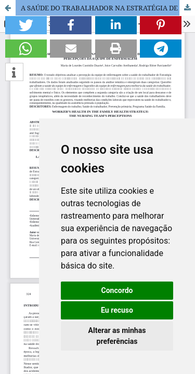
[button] (26, 25)
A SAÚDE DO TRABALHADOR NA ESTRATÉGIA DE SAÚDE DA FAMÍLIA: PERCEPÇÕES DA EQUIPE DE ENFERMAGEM (108, 7)
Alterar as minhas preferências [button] (117, 335)
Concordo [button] (117, 290)
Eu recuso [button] (117, 310)
